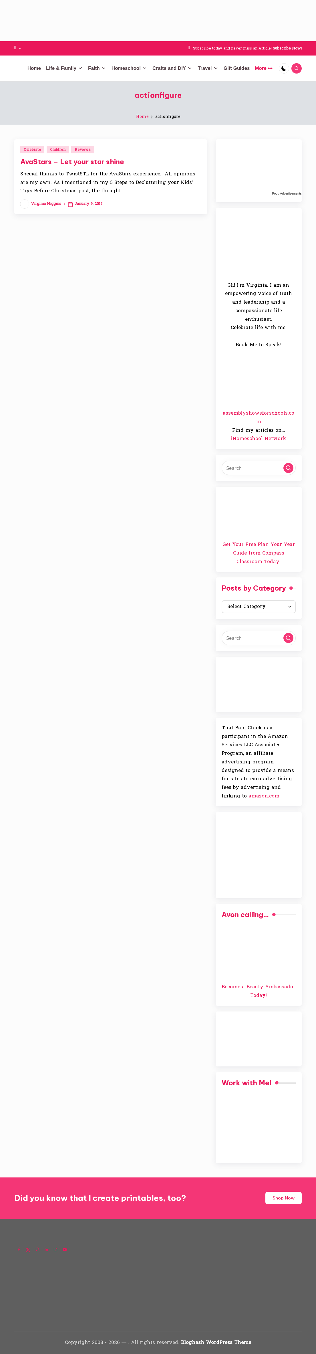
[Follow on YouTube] (64, 1249)
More (264, 68)
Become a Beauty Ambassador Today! (258, 991)
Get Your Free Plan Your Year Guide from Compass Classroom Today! (258, 553)
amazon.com (264, 795)
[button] (288, 468)
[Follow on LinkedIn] (46, 1249)
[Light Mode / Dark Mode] (284, 68)
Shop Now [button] (284, 1198)
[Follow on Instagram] (55, 1249)
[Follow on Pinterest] (37, 1249)
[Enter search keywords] (259, 468)
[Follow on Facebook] (18, 1249)
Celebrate (32, 150)
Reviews (83, 150)
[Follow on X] (28, 1249)
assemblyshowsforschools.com (258, 417)
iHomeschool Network (258, 438)
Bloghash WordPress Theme (216, 1342)
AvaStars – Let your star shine (72, 161)
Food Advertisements (286, 193)
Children (57, 150)
